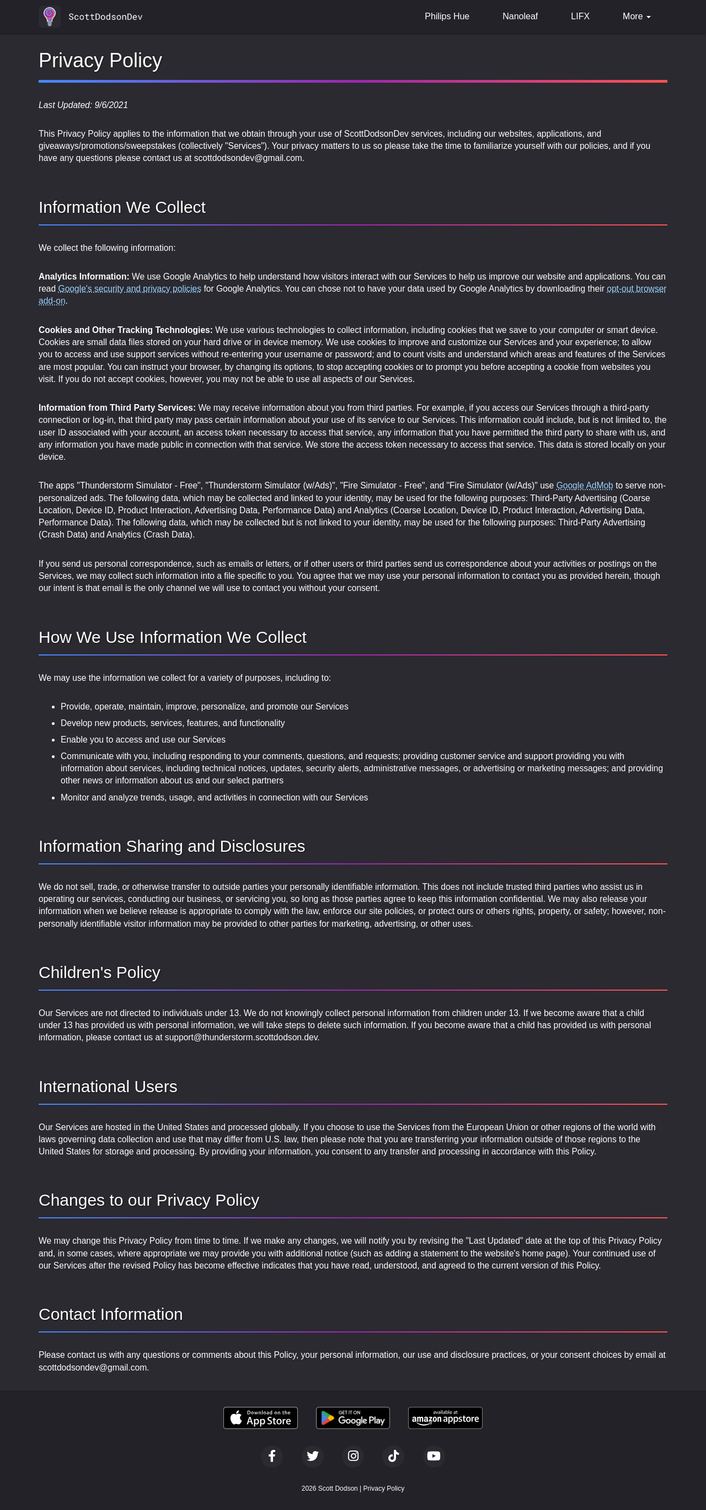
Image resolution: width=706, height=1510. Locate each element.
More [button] (637, 16)
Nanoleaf (520, 16)
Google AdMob (585, 485)
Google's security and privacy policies (130, 288)
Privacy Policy (384, 1488)
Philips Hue (447, 16)
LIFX (580, 16)
